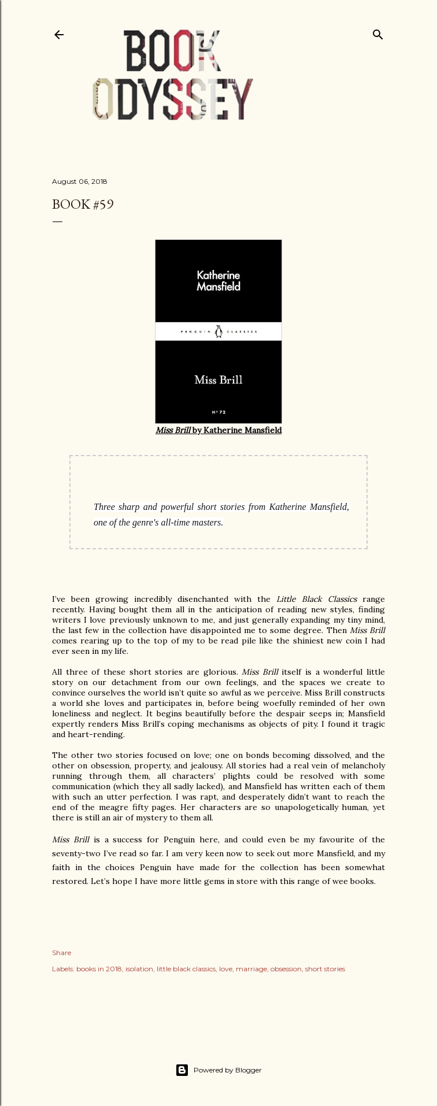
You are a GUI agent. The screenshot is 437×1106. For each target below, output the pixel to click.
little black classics (186, 968)
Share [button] (61, 952)
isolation (139, 968)
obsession (286, 968)
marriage (251, 968)
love (225, 968)
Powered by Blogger (218, 1070)
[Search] (378, 32)
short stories (325, 968)
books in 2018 (99, 968)
